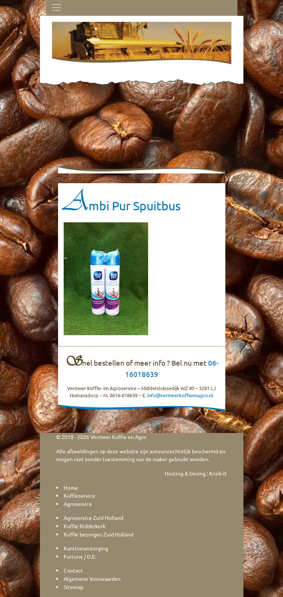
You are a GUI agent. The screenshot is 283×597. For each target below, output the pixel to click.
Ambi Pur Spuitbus (122, 205)
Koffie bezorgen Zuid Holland (98, 534)
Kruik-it (218, 473)
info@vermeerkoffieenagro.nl (180, 395)
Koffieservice (79, 495)
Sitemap (73, 586)
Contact (73, 570)
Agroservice (78, 503)
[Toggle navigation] (56, 7)
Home (71, 487)
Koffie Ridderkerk (85, 526)
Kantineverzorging (86, 548)
